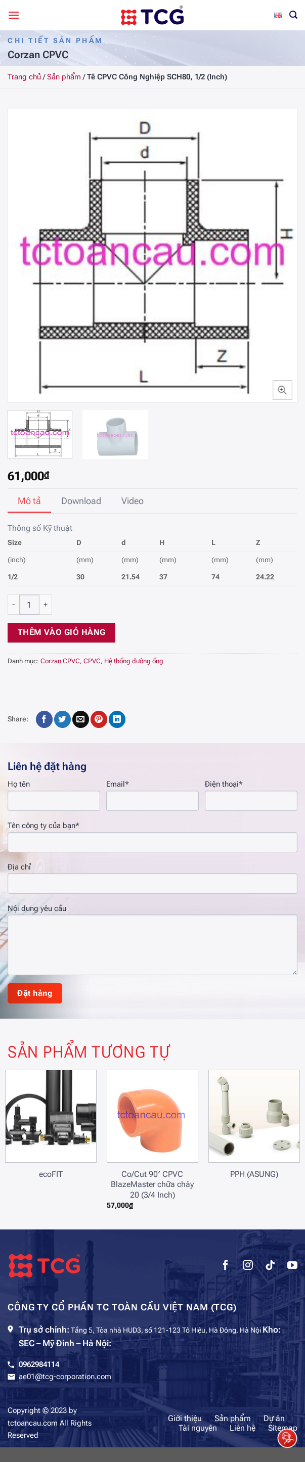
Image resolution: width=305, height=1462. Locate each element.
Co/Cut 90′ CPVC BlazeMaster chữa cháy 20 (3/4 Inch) (152, 1184)
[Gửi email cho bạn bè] (80, 719)
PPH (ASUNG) (254, 1174)
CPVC (92, 661)
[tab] (29, 501)
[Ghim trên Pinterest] (99, 719)
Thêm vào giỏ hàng (62, 632)
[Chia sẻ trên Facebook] (44, 719)
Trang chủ (24, 76)
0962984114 (39, 1364)
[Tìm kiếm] (293, 15)
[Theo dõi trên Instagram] (248, 1266)
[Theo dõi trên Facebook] (226, 1266)
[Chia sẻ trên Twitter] (62, 719)
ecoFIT (51, 1174)
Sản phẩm (64, 76)
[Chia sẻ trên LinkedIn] (117, 719)
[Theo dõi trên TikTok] (270, 1266)
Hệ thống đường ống (133, 661)
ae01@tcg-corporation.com (65, 1376)
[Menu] (14, 15)
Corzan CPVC (60, 661)
